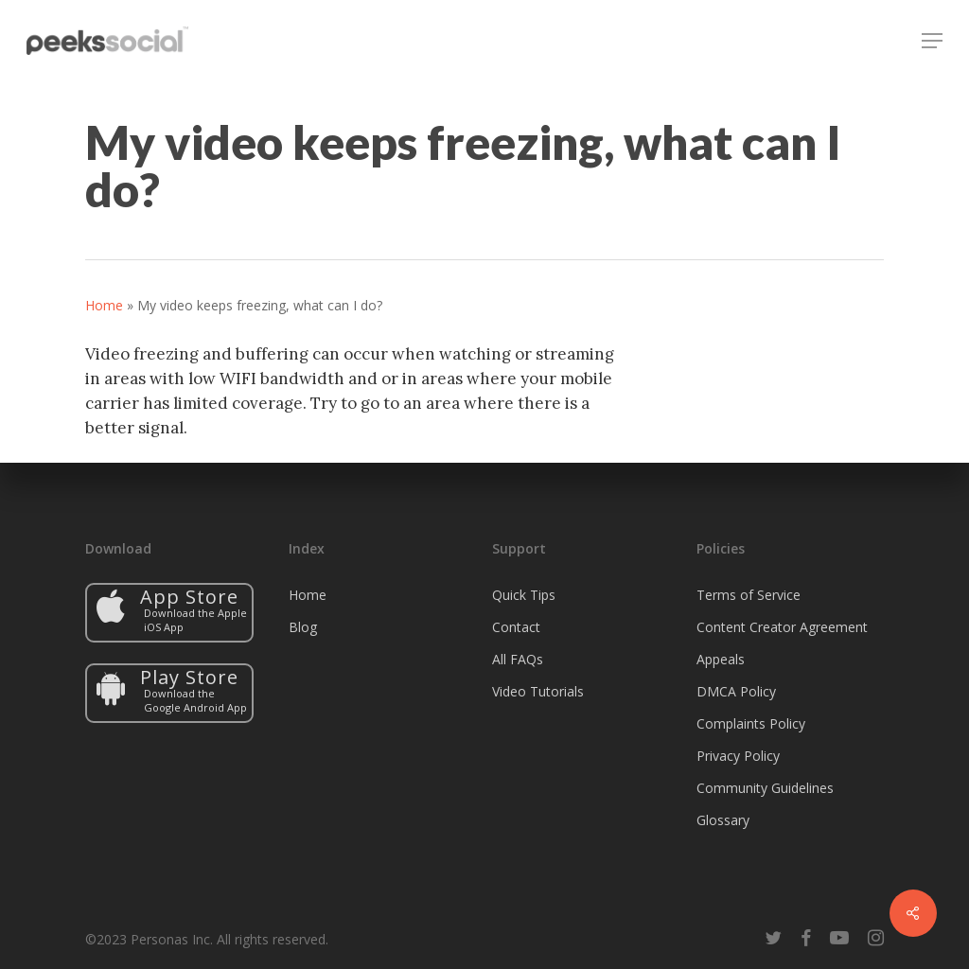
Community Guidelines (765, 788)
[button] (932, 40)
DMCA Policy (736, 691)
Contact (516, 627)
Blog (303, 627)
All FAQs (517, 659)
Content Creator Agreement (782, 627)
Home (104, 305)
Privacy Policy (738, 756)
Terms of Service (748, 595)
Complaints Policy (750, 723)
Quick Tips (523, 595)
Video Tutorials (538, 691)
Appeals (720, 659)
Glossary (722, 820)
